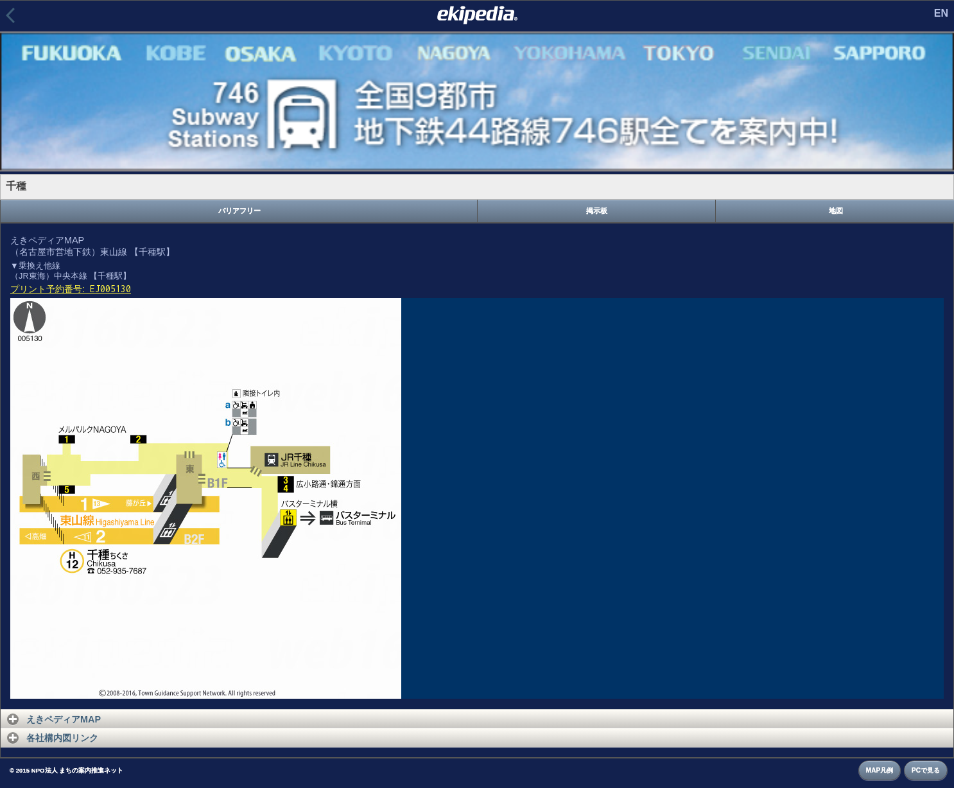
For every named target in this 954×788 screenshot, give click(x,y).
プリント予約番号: (70, 289)
